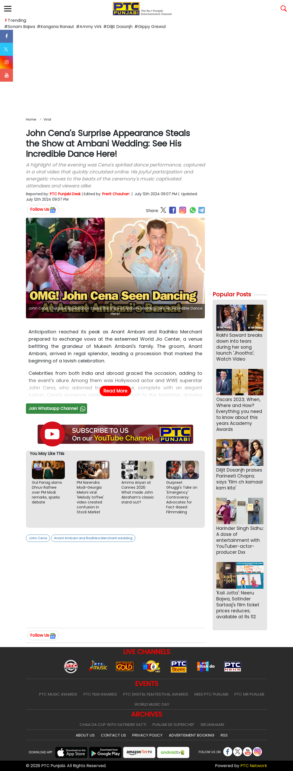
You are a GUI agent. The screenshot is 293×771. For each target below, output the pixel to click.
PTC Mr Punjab (249, 694)
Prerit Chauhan (115, 194)
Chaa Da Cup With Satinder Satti (113, 724)
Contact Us (113, 735)
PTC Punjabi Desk (65, 194)
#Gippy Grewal (147, 27)
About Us (85, 735)
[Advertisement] (146, 72)
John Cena (38, 538)
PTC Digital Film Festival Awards (155, 694)
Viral (47, 119)
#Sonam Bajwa (19, 27)
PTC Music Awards (58, 694)
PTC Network (253, 766)
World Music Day (151, 704)
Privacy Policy (147, 735)
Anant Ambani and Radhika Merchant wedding (93, 538)
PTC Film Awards (100, 694)
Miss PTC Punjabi (211, 694)
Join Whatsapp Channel (58, 408)
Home (31, 119)
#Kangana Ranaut (54, 27)
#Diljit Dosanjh (115, 27)
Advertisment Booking (191, 735)
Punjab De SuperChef (173, 724)
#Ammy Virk (87, 27)
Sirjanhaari (212, 724)
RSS (224, 735)
